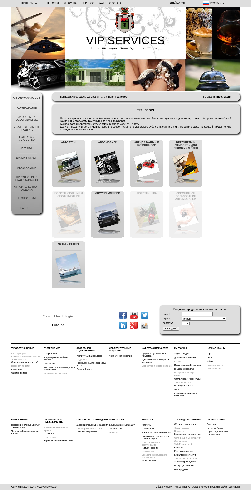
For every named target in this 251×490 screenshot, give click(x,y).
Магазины (27, 148)
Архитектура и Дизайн (185, 462)
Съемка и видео (19, 373)
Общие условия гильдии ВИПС (173, 486)
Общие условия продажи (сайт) (209, 486)
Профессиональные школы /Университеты (25, 426)
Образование (26, 168)
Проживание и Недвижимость (26, 178)
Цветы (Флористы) (183, 385)
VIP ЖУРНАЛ (71, 3)
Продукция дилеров (184, 465)
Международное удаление (187, 434)
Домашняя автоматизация (122, 425)
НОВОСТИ (53, 3)
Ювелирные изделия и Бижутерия (185, 394)
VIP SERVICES (125, 40)
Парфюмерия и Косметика (187, 365)
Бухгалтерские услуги (185, 455)
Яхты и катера (149, 460)
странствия (17, 369)
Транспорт (27, 208)
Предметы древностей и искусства (154, 354)
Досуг (209, 357)
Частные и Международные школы (25, 432)
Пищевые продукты (184, 369)
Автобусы (146, 425)
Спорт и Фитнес (84, 369)
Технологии (27, 198)
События (211, 424)
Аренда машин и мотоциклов (156, 432)
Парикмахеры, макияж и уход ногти (91, 364)
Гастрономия (27, 108)
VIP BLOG (88, 3)
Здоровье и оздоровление (27, 118)
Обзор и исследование (185, 424)
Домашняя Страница (100, 96)
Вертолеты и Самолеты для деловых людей (155, 437)
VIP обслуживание (26, 98)
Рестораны (49, 363)
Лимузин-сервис (150, 448)
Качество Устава (110, 3)
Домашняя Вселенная (185, 357)
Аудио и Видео (181, 353)
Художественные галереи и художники (155, 361)
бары (209, 353)
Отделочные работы (87, 432)
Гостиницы (49, 433)
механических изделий (120, 356)
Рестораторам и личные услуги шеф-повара (59, 368)
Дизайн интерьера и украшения (92, 425)
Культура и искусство (27, 138)
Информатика (116, 429)
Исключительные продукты (27, 128)
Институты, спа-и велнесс (89, 356)
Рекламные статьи (183, 451)
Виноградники (181, 469)
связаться (234, 486)
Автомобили (148, 429)
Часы (177, 389)
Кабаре (210, 361)
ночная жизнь (27, 158)
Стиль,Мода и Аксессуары (187, 379)
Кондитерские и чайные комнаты (56, 358)
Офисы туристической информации (218, 433)
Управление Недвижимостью (58, 440)
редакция (179, 447)
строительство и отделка (26, 188)
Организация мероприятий (24, 362)
